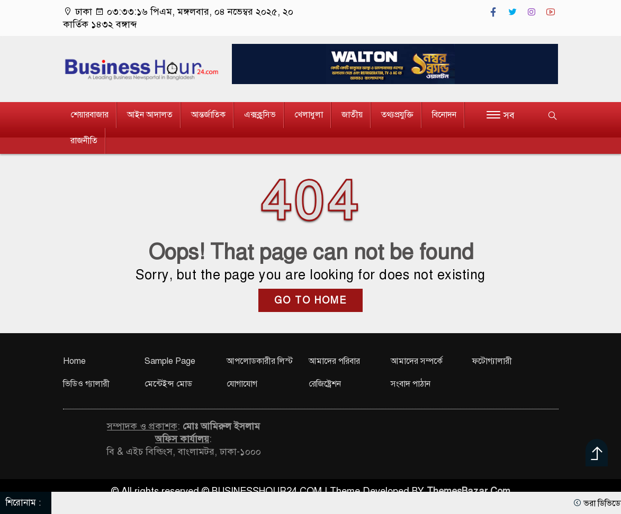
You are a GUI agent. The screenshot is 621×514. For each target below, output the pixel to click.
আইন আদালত (150, 114)
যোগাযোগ (242, 384)
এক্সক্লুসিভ (260, 114)
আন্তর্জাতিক (208, 114)
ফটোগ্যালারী (492, 361)
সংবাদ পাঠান (410, 384)
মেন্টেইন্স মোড (168, 384)
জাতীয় (352, 114)
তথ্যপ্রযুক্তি (397, 114)
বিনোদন (444, 114)
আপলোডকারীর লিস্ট (260, 361)
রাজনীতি (83, 140)
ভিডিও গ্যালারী (86, 384)
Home (74, 361)
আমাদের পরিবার (334, 361)
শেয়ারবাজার (89, 114)
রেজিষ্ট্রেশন (325, 384)
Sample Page (170, 361)
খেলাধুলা (308, 114)
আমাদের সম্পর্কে (417, 361)
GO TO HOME (310, 300)
